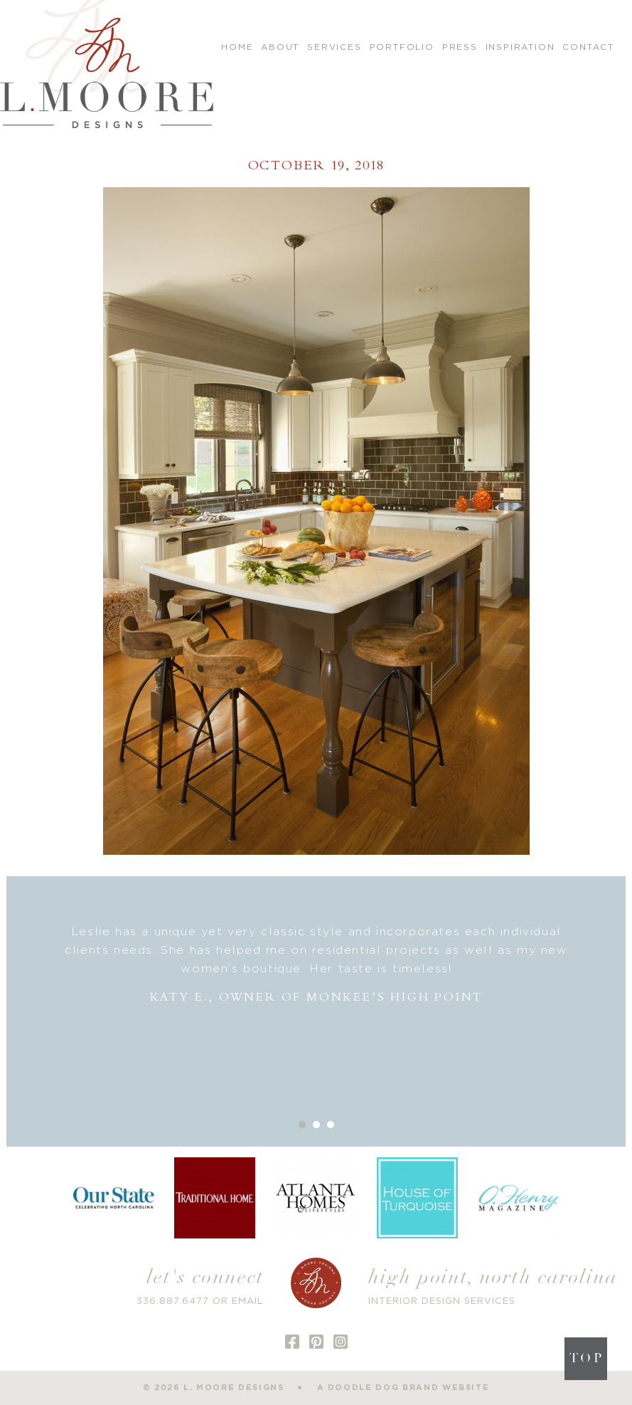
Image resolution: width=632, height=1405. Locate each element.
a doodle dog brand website (403, 1387)
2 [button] (316, 1124)
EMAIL (248, 1301)
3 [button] (330, 1124)
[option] (316, 964)
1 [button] (302, 1124)
